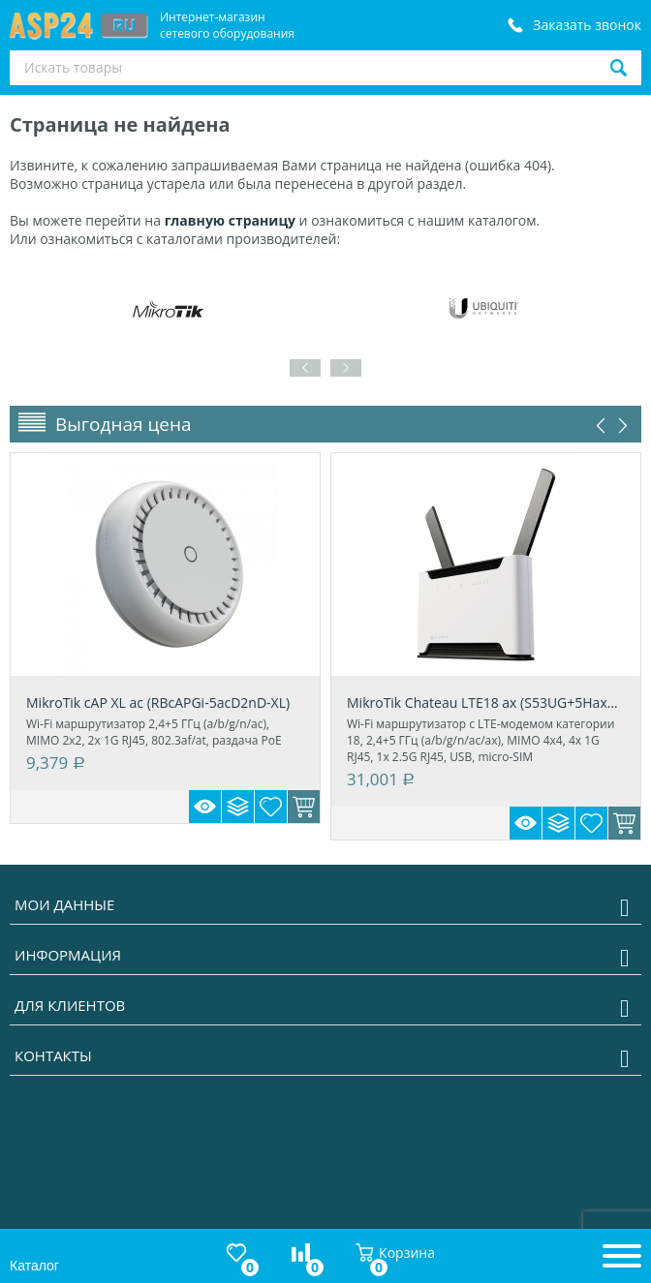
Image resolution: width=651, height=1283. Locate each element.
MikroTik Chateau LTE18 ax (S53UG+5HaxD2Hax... (486, 702)
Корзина (395, 1252)
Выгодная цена (123, 424)
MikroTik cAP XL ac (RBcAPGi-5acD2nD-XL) (158, 702)
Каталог (34, 1265)
